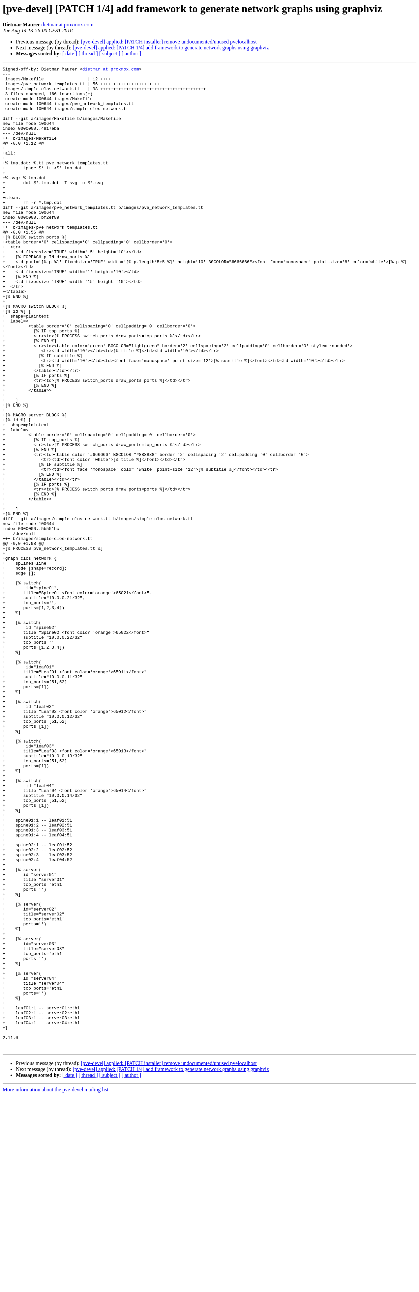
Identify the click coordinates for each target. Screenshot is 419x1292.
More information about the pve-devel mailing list (55, 1286)
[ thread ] (88, 53)
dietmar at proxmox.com (68, 24)
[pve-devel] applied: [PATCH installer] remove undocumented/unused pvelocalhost (169, 41)
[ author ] (131, 53)
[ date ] (69, 53)
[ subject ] (109, 53)
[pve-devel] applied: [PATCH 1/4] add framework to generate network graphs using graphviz (171, 47)
